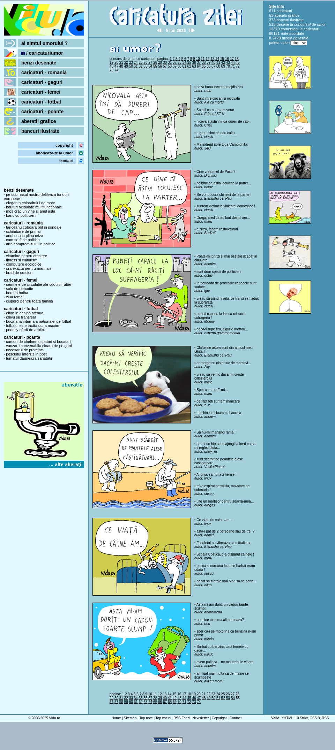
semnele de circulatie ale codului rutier (38, 284)
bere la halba (17, 293)
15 (222, 59)
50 (131, 66)
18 (237, 59)
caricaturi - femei (40, 92)
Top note (145, 718)
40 (213, 62)
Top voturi (163, 718)
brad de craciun (19, 272)
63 (194, 66)
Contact (235, 718)
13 (212, 59)
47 (116, 66)
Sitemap (130, 718)
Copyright (219, 718)
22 (126, 62)
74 (116, 70)
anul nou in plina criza (24, 236)
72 (238, 66)
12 (207, 59)
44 (233, 62)
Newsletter (200, 718)
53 (145, 66)
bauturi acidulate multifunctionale (34, 207)
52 (140, 66)
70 (228, 66)
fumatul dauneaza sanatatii (29, 358)
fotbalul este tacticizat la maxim (32, 325)
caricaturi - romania (44, 72)
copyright (64, 145)
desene (282, 24)
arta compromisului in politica (30, 244)
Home (116, 718)
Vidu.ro (54, 718)
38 (204, 62)
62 (189, 66)
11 (202, 59)
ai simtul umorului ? (44, 43)
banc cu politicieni (21, 215)
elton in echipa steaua (24, 313)
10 (198, 59)
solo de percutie (19, 288)
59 (175, 66)
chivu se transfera (21, 317)
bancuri (282, 20)
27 (150, 62)
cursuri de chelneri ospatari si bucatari (38, 341)
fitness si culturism (21, 260)
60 (179, 66)
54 (150, 66)
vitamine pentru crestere (26, 256)
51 (136, 66)
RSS (325, 718)
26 (145, 62)
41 (218, 62)
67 (213, 66)
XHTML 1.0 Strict (294, 718)
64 (199, 66)
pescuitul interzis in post (26, 354)
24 (136, 62)
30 (165, 62)
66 (208, 66)
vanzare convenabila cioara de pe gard (39, 346)
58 (170, 66)
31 (170, 62)
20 (116, 62)
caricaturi (284, 11)
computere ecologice (24, 264)
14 (217, 59)
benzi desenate (38, 63)
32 (175, 62)
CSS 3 (315, 718)
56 (160, 66)
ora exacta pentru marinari (28, 268)
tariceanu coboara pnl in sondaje (33, 227)
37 (199, 62)
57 (165, 66)
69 (223, 66)
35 (189, 62)
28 (155, 62)
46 (111, 66)
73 (111, 70)
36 (194, 62)
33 (179, 62)
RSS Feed (181, 718)
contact (66, 161)
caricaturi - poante (42, 111)
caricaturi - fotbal (41, 102)
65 (204, 66)
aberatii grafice (38, 121)
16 (227, 59)
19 (111, 62)
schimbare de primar (23, 231)
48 (121, 66)
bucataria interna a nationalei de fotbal (38, 321)
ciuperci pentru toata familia (29, 301)
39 (208, 62)
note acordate (292, 33)
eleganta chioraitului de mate (30, 203)
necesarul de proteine (24, 350)
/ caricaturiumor (42, 53)
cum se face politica (23, 240)
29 (160, 62)
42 (223, 62)
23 (131, 62)
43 (228, 62)
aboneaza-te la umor (54, 153)
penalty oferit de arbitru (25, 330)
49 (126, 66)
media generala (295, 38)
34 (184, 62)
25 (140, 62)
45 (238, 62)
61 (184, 66)
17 (232, 59)
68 (218, 66)
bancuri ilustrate (40, 131)
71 (233, 66)
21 (121, 62)
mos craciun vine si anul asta (30, 211)
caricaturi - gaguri (41, 82)
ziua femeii (15, 297)
